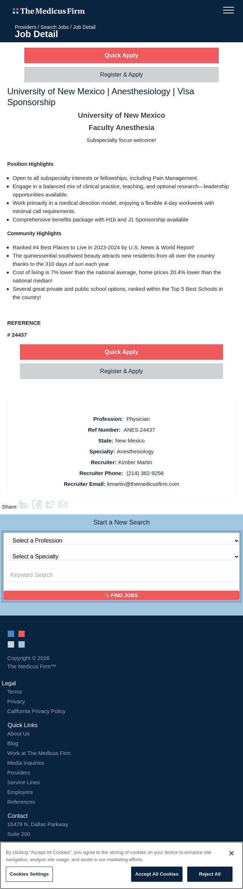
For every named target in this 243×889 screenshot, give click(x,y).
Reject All (210, 874)
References (21, 802)
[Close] (231, 853)
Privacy (16, 701)
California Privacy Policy (36, 711)
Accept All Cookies (157, 874)
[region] (121, 865)
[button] (63, 507)
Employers (20, 792)
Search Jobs (55, 27)
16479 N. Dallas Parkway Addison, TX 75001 (121, 834)
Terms (14, 692)
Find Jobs (121, 595)
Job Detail (84, 27)
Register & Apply (121, 75)
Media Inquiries (25, 763)
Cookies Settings (29, 874)
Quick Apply (121, 55)
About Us (18, 733)
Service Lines (23, 782)
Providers (25, 27)
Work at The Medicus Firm (39, 753)
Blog (12, 743)
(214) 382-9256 (145, 473)
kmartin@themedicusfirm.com (143, 484)
